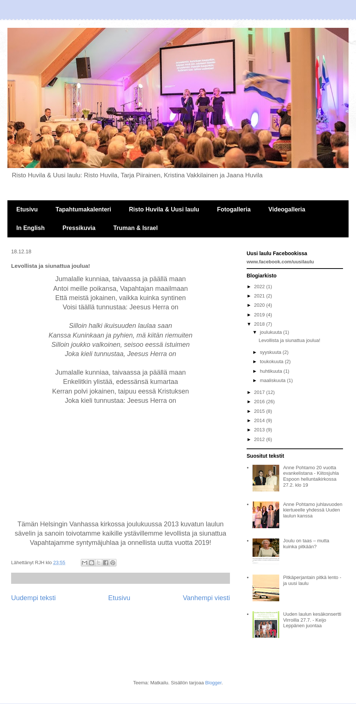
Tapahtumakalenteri (83, 209)
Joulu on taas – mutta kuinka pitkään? (306, 543)
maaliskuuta (273, 380)
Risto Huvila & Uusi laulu (164, 209)
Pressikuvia (78, 228)
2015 (260, 411)
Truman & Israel (135, 228)
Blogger (213, 682)
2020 (260, 305)
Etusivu (27, 209)
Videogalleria (286, 209)
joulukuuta (271, 332)
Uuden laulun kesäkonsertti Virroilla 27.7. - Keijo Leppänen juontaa (312, 619)
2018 (260, 324)
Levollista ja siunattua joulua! (289, 340)
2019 (260, 315)
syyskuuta (271, 352)
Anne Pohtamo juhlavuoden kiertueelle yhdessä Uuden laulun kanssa (312, 510)
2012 (260, 439)
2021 (260, 296)
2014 (260, 420)
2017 (260, 392)
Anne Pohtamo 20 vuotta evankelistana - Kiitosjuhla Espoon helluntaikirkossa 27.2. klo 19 (311, 476)
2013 (260, 429)
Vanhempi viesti (206, 598)
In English (30, 228)
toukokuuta (272, 361)
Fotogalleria (234, 209)
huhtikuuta (272, 371)
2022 (260, 286)
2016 (260, 401)
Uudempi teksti (33, 598)
